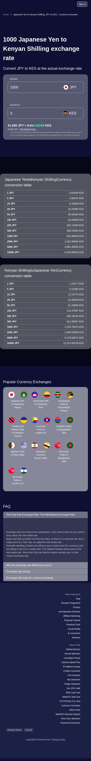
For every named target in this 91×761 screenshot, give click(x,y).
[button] (45, 515)
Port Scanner (74, 675)
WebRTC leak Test (71, 697)
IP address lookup (71, 666)
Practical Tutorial (72, 620)
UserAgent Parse (72, 658)
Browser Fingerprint (70, 603)
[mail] (10, 600)
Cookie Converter (71, 671)
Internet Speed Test (71, 662)
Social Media (74, 629)
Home (6, 14)
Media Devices (73, 649)
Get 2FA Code (73, 688)
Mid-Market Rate (29, 129)
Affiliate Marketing (71, 616)
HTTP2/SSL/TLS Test (70, 701)
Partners (76, 637)
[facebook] (16, 600)
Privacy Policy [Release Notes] (58, 739)
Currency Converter (70, 705)
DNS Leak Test (73, 692)
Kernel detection (72, 653)
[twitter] (22, 600)
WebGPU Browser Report (68, 714)
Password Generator (70, 723)
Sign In (82, 4)
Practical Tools (73, 624)
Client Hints (74, 710)
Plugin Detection (72, 684)
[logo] (11, 4)
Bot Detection (73, 679)
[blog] (63, 5)
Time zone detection (70, 718)
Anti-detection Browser (69, 611)
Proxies (76, 607)
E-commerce (74, 633)
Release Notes (14, 730)
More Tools (75, 645)
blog (78, 598)
